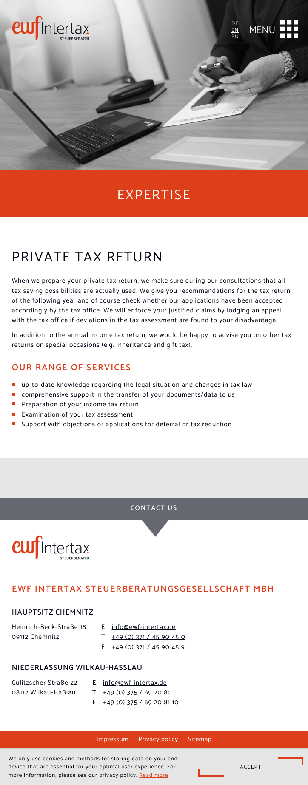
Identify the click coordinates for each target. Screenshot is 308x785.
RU (235, 35)
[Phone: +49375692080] (137, 692)
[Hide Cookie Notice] (250, 767)
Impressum (113, 738)
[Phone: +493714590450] (148, 636)
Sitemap (199, 738)
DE (235, 22)
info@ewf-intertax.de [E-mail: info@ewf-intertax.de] (144, 627)
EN (235, 29)
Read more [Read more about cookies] (153, 774)
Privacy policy (158, 738)
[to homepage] (51, 28)
